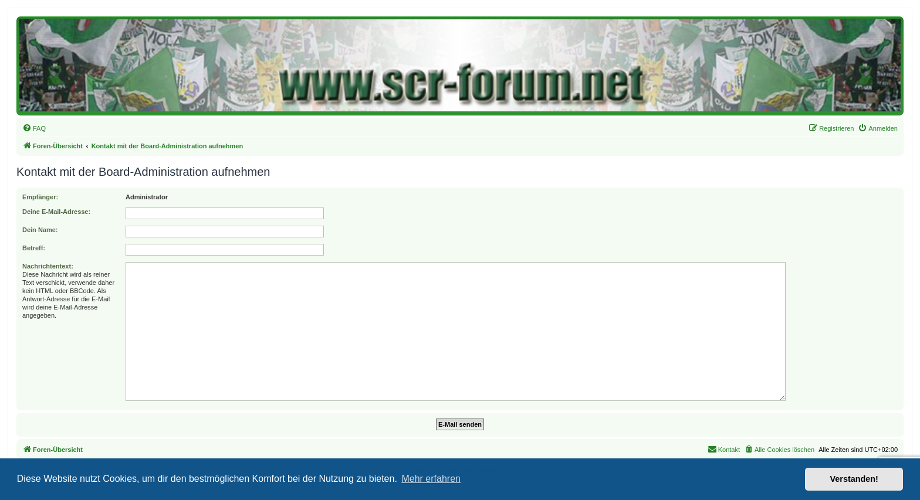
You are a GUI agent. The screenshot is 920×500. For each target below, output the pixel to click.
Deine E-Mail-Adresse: (56, 211)
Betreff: (33, 247)
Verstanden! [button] (854, 479)
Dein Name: (40, 229)
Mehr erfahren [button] (431, 479)
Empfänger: (40, 196)
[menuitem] (34, 128)
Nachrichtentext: (47, 266)
